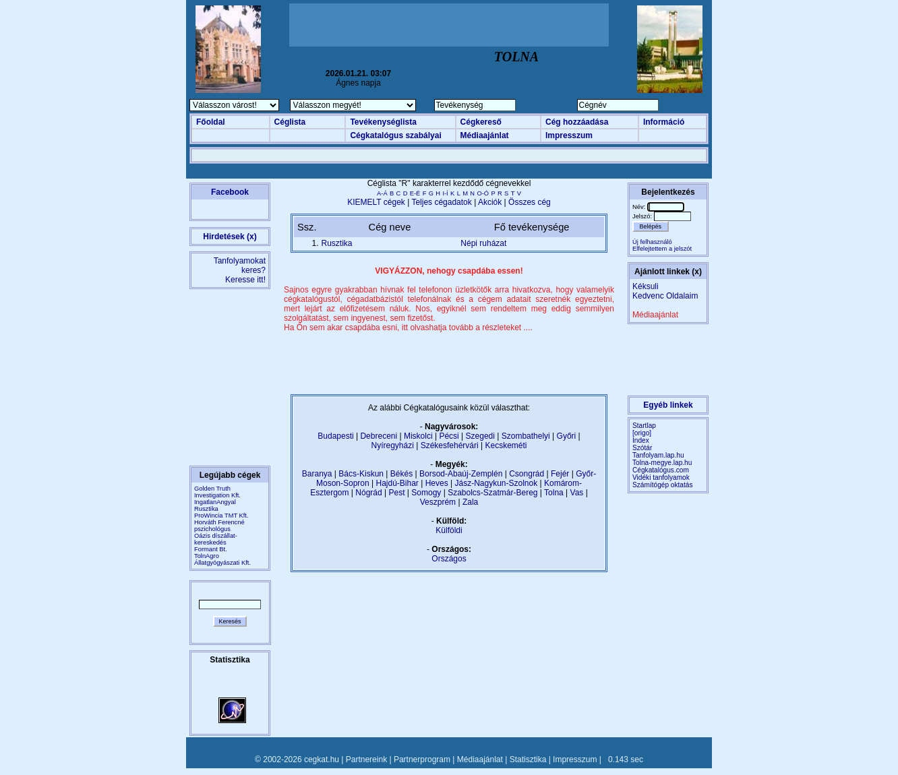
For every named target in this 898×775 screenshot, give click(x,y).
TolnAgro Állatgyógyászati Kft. (222, 559)
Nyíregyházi (392, 445)
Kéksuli (645, 286)
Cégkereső (481, 122)
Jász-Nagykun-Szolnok (495, 483)
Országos (448, 558)
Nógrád (368, 492)
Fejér (560, 473)
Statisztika (528, 759)
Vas (577, 492)
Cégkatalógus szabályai (395, 135)
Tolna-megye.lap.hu (662, 462)
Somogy (426, 492)
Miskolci (418, 436)
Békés (401, 473)
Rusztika (206, 508)
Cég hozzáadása (576, 122)
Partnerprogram (422, 759)
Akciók (490, 202)
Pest (396, 492)
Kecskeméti (506, 445)
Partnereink (366, 759)
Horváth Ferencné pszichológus (219, 525)
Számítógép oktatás (662, 485)
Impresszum (569, 135)
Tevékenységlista (383, 122)
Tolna (554, 492)
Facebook (230, 192)
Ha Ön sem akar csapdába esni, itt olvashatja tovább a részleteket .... (408, 327)
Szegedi (480, 436)
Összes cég (529, 202)
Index (640, 440)
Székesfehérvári (450, 445)
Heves (436, 483)
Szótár (642, 448)
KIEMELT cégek (376, 202)
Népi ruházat (483, 243)
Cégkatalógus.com (660, 470)
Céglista (290, 122)
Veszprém (438, 502)
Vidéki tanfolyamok (661, 477)
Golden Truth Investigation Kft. (217, 492)
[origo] (641, 433)
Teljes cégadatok (441, 202)
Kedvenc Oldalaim (665, 296)
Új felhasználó (652, 242)
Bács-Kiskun (361, 473)
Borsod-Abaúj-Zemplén (460, 473)
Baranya (317, 473)
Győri (566, 436)
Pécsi (448, 436)
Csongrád (526, 473)
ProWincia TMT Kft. (221, 515)
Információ (663, 122)
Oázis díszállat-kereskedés (215, 539)
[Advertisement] (449, 25)
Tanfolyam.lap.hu (658, 455)
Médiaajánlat (484, 135)
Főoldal (210, 122)
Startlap (644, 425)
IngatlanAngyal (215, 502)
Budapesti (335, 436)
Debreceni (378, 436)
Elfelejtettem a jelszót (662, 248)
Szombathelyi (526, 436)
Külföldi (449, 530)
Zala (470, 502)
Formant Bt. (210, 549)
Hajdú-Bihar (397, 483)
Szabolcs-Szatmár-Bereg (492, 492)
